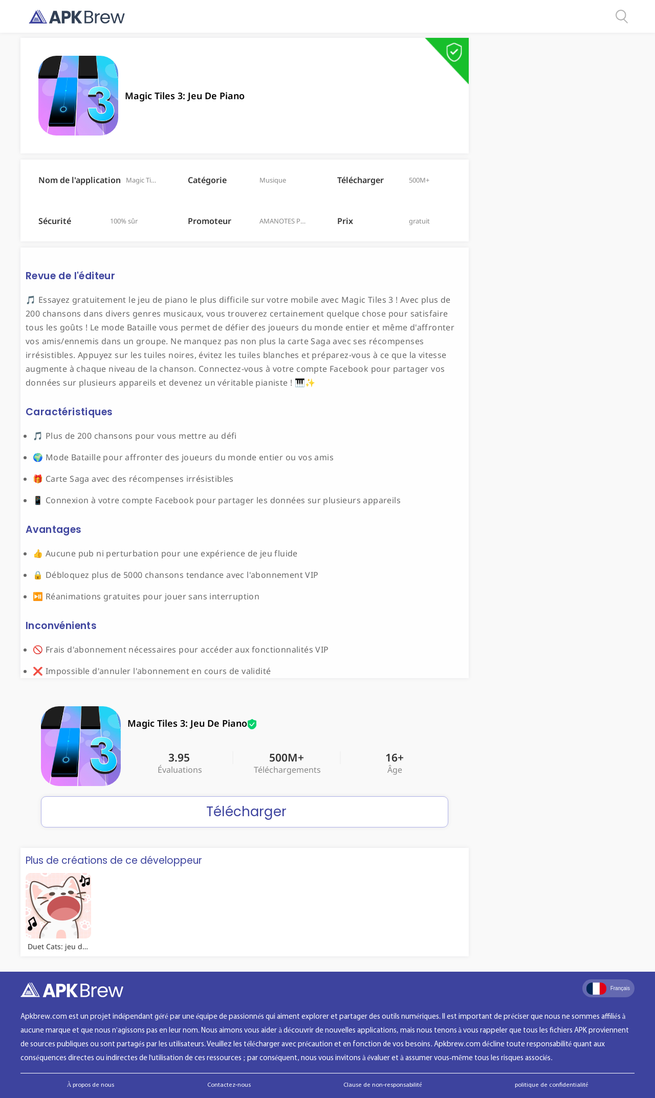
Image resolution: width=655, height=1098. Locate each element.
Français (608, 988)
